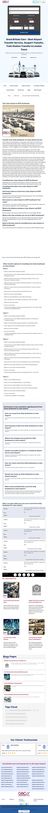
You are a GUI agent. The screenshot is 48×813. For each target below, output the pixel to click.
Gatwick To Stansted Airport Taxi (7, 780)
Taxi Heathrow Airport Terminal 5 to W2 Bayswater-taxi (15, 713)
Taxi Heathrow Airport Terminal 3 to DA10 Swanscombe (15, 671)
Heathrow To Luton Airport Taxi (37, 773)
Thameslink (21, 395)
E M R (37, 307)
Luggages (30, 18)
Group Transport (10, 90)
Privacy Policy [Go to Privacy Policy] (25, 810)
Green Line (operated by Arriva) (13, 308)
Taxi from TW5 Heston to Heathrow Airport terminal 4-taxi (16, 720)
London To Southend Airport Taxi (23, 784)
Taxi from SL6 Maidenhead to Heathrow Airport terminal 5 (16, 694)
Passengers (15, 18)
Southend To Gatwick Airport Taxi (23, 769)
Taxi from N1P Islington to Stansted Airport (13, 683)
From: (12, 8)
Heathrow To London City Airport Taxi (39, 767)
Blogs (29, 90)
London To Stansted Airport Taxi (22, 780)
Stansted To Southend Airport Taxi (38, 782)
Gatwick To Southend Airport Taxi (7, 786)
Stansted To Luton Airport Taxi (37, 780)
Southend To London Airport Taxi (23, 767)
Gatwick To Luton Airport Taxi (6, 784)
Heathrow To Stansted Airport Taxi (38, 771)
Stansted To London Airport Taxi (38, 784)
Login (43, 2)
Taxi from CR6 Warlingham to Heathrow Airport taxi (15, 723)
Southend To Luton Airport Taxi (22, 773)
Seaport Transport (26, 85)
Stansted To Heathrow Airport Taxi (38, 788)
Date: (11, 25)
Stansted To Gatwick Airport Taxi (38, 786)
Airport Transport (14, 85)
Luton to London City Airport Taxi (7, 773)
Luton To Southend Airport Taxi (6, 771)
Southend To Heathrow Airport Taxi (23, 775)
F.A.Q (3, 799)
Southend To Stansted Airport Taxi (23, 771)
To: (12, 12)
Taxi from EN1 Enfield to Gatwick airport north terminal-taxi (16, 717)
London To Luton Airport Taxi (22, 782)
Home (5, 85)
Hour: (26, 27)
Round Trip (32, 15)
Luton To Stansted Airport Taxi (6, 767)
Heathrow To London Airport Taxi (38, 769)
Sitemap (12, 799)
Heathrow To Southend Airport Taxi (38, 775)
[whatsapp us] (39, 2)
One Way (17, 15)
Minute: (31, 27)
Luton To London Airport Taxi (6, 775)
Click (39, 257)
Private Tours (21, 90)
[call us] (34, 2)
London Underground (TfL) (26, 307)
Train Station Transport (39, 85)
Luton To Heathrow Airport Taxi (6, 769)
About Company (37, 90)
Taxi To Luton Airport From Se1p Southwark (30, 95)
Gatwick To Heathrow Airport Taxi (7, 782)
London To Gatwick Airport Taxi (22, 786)
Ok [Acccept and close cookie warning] (20, 811)
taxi (6, 710)
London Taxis (16, 95)
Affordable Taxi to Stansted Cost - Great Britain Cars (15, 660)
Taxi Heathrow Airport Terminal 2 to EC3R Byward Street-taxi (20, 710)
